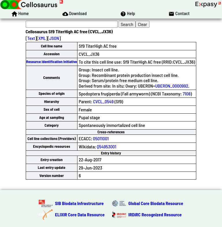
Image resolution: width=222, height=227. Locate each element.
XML (42, 38)
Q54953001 (106, 146)
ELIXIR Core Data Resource (80, 214)
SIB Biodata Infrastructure (79, 203)
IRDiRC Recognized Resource (155, 214)
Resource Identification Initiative (51, 61)
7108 (187, 93)
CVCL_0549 (103, 101)
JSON (54, 38)
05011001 (101, 138)
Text (31, 38)
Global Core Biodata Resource (155, 203)
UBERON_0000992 (171, 85)
